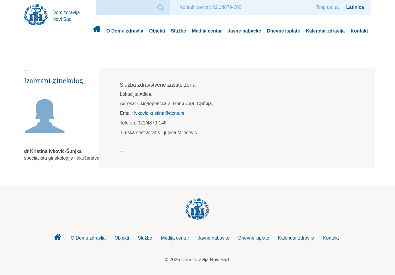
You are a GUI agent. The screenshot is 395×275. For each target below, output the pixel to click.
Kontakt (359, 30)
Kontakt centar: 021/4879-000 (210, 7)
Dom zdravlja (97, 31)
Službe (178, 30)
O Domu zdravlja (124, 30)
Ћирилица (327, 7)
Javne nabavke (244, 30)
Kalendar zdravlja (325, 30)
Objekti (157, 30)
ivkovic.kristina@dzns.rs (159, 113)
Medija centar (207, 30)
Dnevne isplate (283, 30)
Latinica (355, 7)
